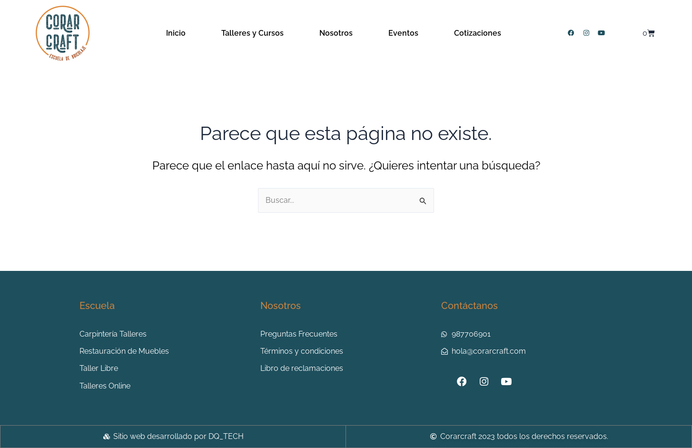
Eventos (403, 33)
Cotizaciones (477, 33)
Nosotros (336, 33)
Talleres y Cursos (252, 33)
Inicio (176, 33)
